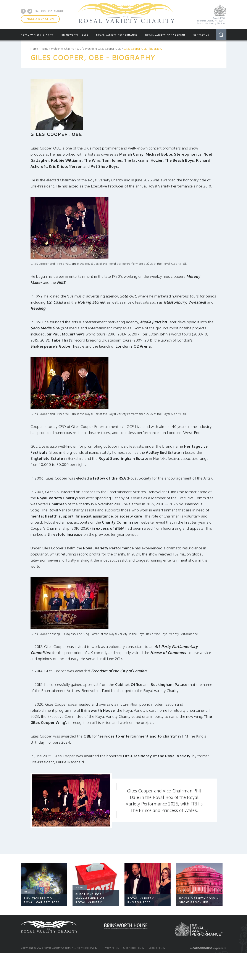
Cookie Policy (157, 947)
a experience (208, 948)
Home (34, 48)
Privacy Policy (110, 947)
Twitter (29, 11)
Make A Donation (40, 18)
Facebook (23, 11)
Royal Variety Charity (126, 14)
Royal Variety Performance (116, 34)
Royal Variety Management (165, 34)
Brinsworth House (74, 34)
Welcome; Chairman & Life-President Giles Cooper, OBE (86, 48)
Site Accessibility (133, 947)
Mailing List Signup (49, 11)
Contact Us (201, 34)
